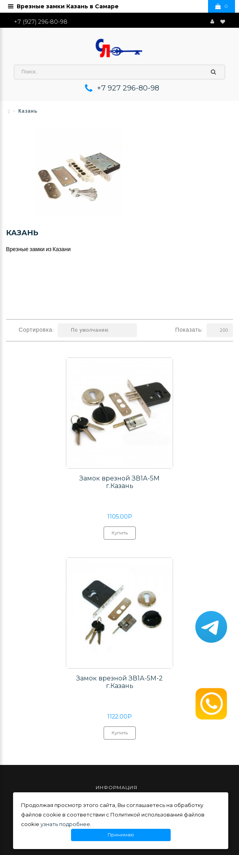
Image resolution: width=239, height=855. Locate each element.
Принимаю (121, 835)
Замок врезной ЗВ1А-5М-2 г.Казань (119, 682)
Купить (119, 535)
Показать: (189, 330)
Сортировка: (36, 330)
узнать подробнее (65, 824)
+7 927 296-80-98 (128, 88)
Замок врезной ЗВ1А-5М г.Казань (119, 482)
